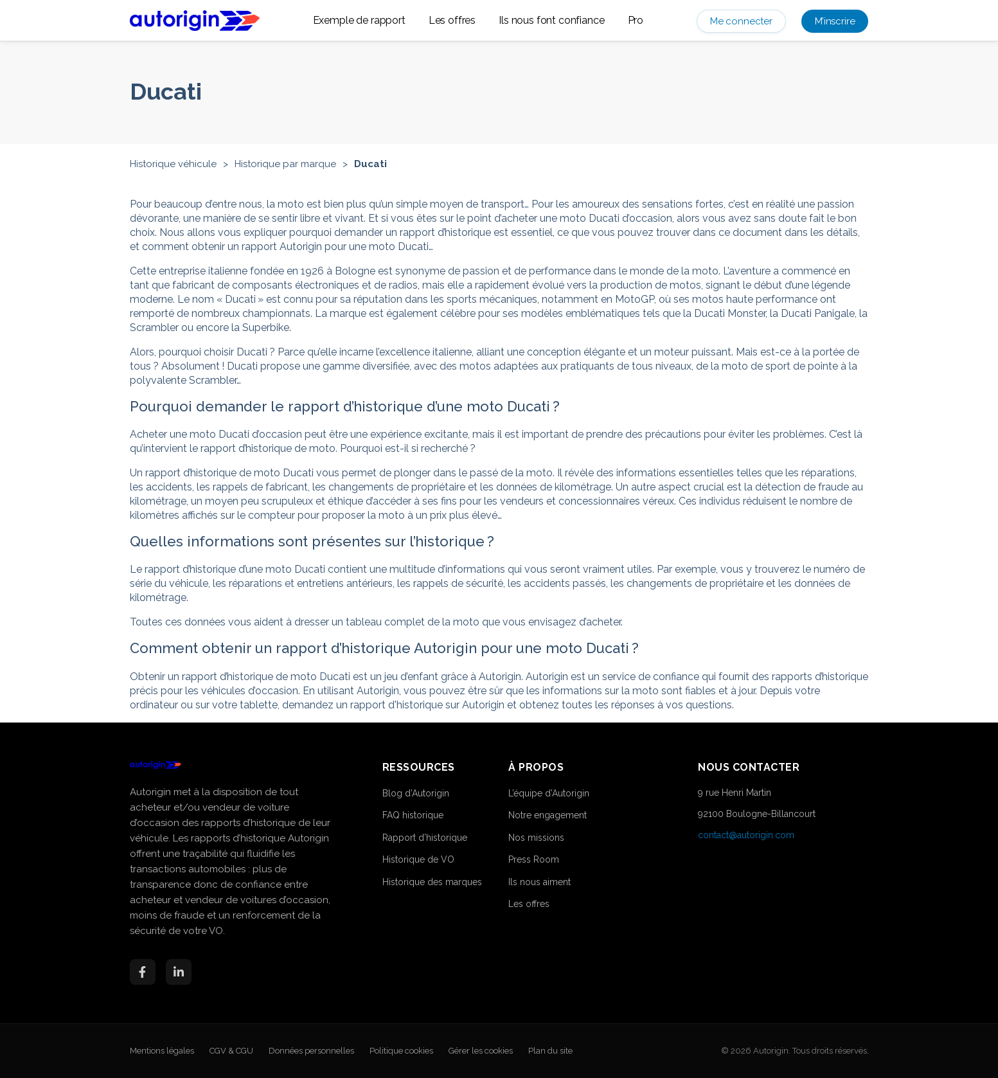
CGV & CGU (231, 1051)
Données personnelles (311, 1051)
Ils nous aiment (539, 882)
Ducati (370, 164)
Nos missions (536, 837)
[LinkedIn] (179, 972)
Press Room (533, 859)
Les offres (452, 20)
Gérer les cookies (481, 1051)
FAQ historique (412, 815)
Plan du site (550, 1051)
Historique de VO (418, 859)
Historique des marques (432, 882)
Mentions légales (162, 1051)
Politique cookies (401, 1051)
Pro (636, 20)
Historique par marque (285, 164)
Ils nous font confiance (551, 20)
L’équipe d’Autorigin (548, 793)
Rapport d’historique (424, 837)
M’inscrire (835, 21)
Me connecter (741, 21)
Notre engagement (547, 815)
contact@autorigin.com (746, 835)
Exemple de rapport (359, 20)
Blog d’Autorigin (415, 793)
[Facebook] (143, 972)
